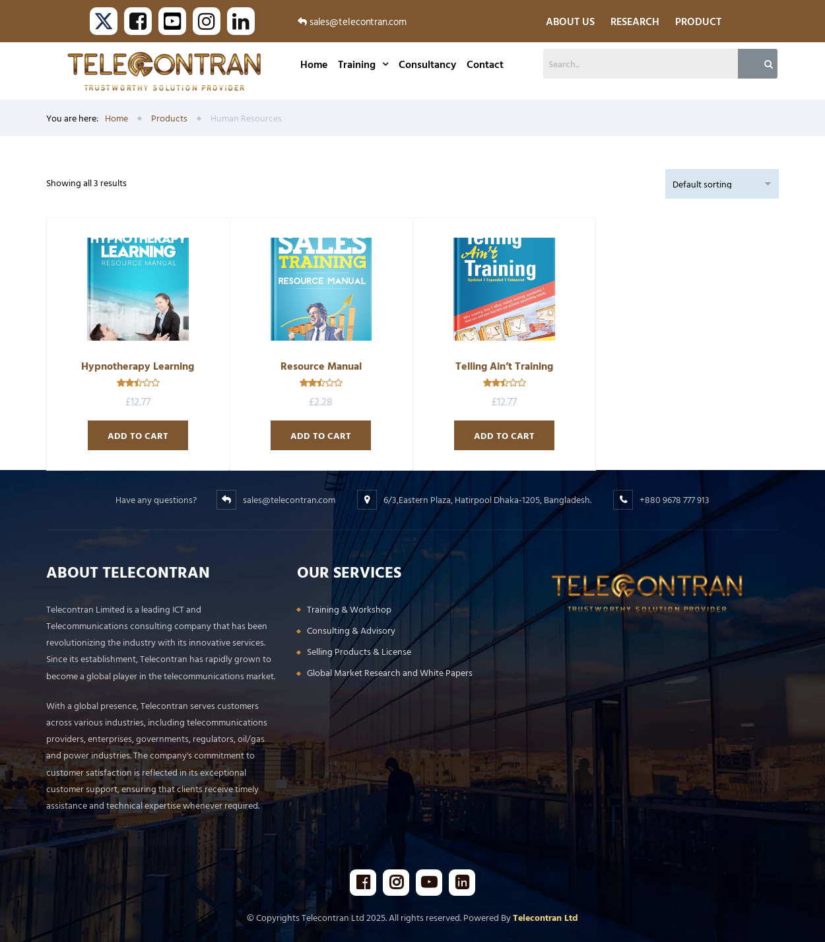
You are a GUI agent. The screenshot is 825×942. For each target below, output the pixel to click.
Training (363, 64)
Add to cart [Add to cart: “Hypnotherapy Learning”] (138, 435)
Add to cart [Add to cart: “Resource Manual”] (320, 435)
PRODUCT (698, 21)
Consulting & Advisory (351, 630)
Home (313, 64)
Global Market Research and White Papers (390, 672)
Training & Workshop (349, 609)
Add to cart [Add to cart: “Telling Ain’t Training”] (504, 435)
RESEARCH (634, 21)
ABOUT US (570, 21)
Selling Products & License (359, 651)
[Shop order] (722, 184)
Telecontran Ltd (545, 917)
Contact (485, 64)
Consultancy (427, 64)
